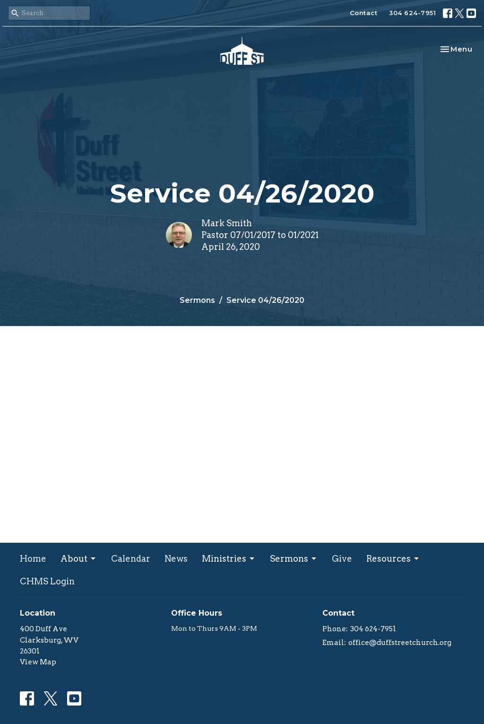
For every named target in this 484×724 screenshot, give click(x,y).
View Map (38, 662)
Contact (364, 13)
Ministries (229, 559)
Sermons (197, 300)
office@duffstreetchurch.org (399, 642)
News (176, 559)
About (78, 559)
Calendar (130, 559)
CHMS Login (47, 581)
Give (342, 559)
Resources (393, 559)
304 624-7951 (412, 13)
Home (33, 559)
